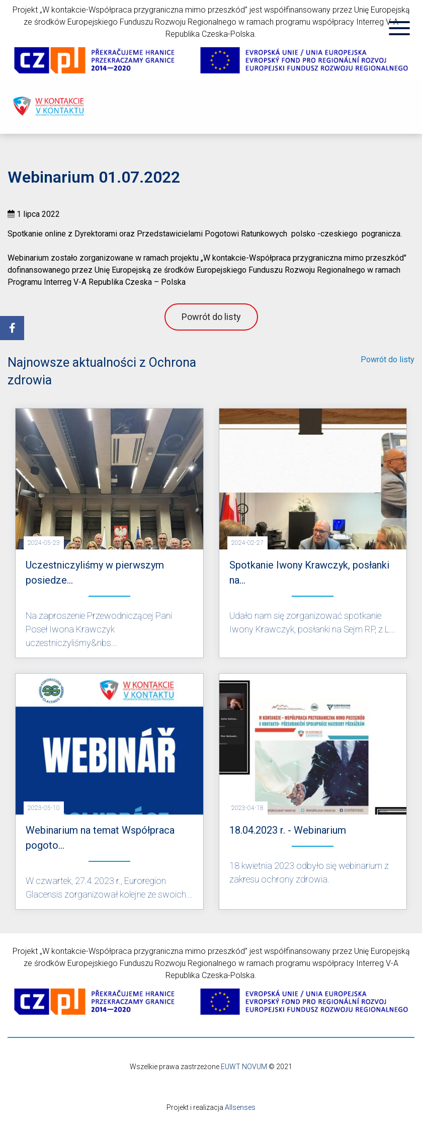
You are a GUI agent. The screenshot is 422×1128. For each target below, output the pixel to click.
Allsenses (240, 1107)
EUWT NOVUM (244, 1067)
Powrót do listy (211, 316)
